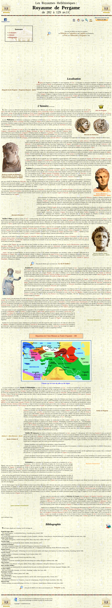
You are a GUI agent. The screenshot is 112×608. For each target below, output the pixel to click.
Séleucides (28, 144)
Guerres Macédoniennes (73, 244)
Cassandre (39, 412)
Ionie (72, 292)
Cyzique (71, 153)
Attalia (72, 420)
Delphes (109, 152)
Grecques (20, 469)
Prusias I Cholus (28, 293)
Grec (73, 82)
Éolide (38, 84)
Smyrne (49, 84)
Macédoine (26, 115)
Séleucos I (58, 137)
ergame (40, 82)
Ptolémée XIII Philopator (75, 509)
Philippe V (10, 246)
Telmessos (108, 272)
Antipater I (67, 507)
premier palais (49, 160)
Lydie (89, 110)
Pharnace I (54, 293)
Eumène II (46, 165)
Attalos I (83, 215)
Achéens (99, 298)
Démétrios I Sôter (17, 404)
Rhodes (3, 300)
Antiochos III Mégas (67, 189)
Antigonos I (25, 133)
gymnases (52, 311)
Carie (85, 238)
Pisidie (71, 290)
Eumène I (71, 220)
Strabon (46, 134)
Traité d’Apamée (49, 289)
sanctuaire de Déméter (99, 158)
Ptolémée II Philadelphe (53, 173)
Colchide (52, 498)
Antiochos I (105, 144)
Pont (49, 293)
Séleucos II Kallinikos (16, 191)
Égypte (44, 173)
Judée (89, 507)
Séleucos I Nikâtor (50, 131)
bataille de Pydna (5, 305)
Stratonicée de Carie (90, 488)
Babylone (65, 131)
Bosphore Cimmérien (97, 496)
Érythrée (104, 274)
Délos (92, 147)
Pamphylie (4, 239)
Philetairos (89, 197)
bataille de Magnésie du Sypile (60, 276)
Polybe (60, 256)
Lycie (94, 290)
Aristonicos (63, 324)
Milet (98, 274)
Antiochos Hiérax (32, 228)
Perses (31, 113)
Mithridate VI (50, 501)
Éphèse (102, 272)
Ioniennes (86, 111)
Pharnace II (61, 512)
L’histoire (11, 35)
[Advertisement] (56, 57)
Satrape (10, 113)
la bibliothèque (11, 311)
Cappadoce (80, 292)
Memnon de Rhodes (6, 116)
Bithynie (8, 124)
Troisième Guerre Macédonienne (79, 302)
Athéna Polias (40, 311)
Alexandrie (68, 97)
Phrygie (29, 131)
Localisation (12, 32)
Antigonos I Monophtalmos (8, 131)
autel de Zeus (67, 311)
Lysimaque (21, 121)
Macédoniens (56, 246)
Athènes (102, 209)
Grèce (79, 394)
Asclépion (10, 313)
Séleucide (102, 86)
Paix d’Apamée (22, 405)
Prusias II (26, 410)
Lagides (16, 194)
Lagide (59, 192)
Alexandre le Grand (34, 115)
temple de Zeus (55, 254)
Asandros (46, 514)
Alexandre (50, 116)
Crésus (3, 111)
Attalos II (6, 249)
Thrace (15, 121)
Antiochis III (33, 324)
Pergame (43, 94)
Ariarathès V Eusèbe (23, 402)
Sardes (50, 176)
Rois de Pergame (101, 110)
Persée (8, 298)
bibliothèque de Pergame (7, 254)
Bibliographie (12, 37)
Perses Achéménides (43, 111)
